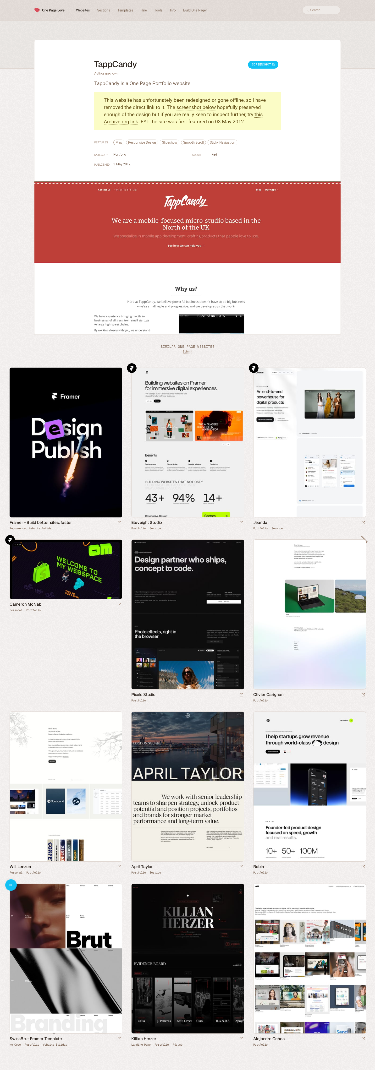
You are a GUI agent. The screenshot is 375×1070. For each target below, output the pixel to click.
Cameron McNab (25, 604)
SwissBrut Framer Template (36, 1038)
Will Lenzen (20, 866)
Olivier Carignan (268, 694)
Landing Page (140, 1044)
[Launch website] (241, 523)
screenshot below (196, 107)
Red (214, 154)
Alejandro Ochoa (269, 1038)
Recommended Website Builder (31, 528)
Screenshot (263, 64)
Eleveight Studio (146, 522)
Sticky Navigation (222, 142)
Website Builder (55, 1044)
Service (155, 528)
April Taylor (142, 866)
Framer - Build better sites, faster (41, 522)
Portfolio (119, 154)
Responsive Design (142, 142)
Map (119, 142)
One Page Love (53, 10)
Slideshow (169, 142)
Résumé (177, 1044)
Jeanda (260, 522)
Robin (258, 866)
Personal (16, 610)
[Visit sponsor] (119, 523)
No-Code (15, 1044)
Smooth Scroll (193, 142)
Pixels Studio (143, 694)
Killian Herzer (143, 1038)
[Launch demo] (119, 1039)
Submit (187, 351)
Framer (132, 368)
